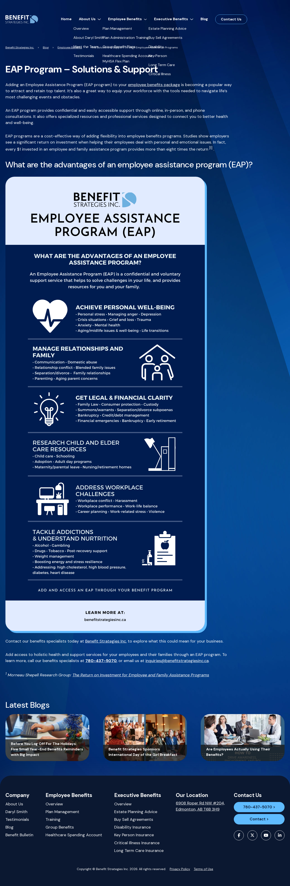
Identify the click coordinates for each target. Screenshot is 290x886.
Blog (9, 827)
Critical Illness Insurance (137, 843)
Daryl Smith (16, 811)
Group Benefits (60, 827)
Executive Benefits (137, 795)
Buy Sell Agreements (133, 819)
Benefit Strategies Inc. (106, 641)
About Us (14, 804)
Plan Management (62, 811)
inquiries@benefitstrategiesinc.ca (177, 660)
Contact (257, 826)
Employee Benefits (69, 795)
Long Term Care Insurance (139, 850)
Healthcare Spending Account (74, 835)
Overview (54, 804)
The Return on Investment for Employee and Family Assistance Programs (140, 675)
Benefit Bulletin (19, 835)
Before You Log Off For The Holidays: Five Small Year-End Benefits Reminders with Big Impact (47, 749)
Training (53, 819)
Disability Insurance (132, 827)
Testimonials (17, 819)
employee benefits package (154, 84)
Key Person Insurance (134, 835)
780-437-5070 (259, 808)
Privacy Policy (180, 869)
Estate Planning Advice (135, 811)
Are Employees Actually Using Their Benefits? (238, 752)
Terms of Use (203, 869)
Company (17, 795)
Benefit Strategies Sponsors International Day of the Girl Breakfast (143, 752)
